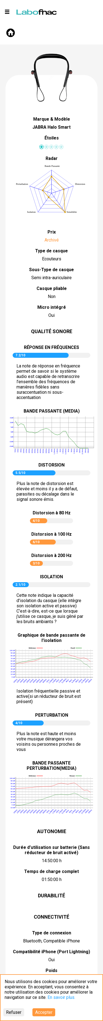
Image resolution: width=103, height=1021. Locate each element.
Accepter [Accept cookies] (43, 1012)
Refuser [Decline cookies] (13, 1012)
